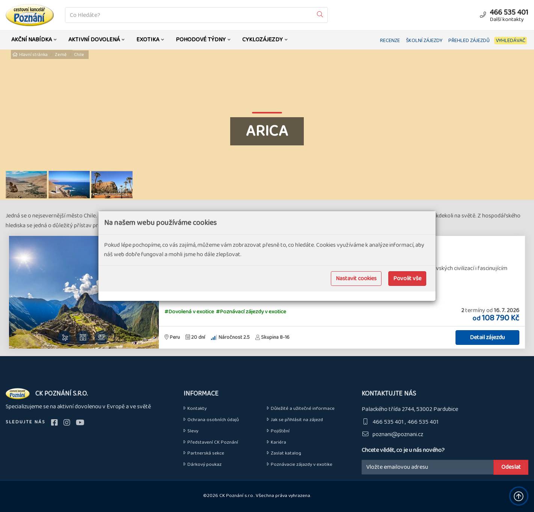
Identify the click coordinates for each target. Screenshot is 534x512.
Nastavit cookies (356, 278)
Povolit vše (407, 278)
